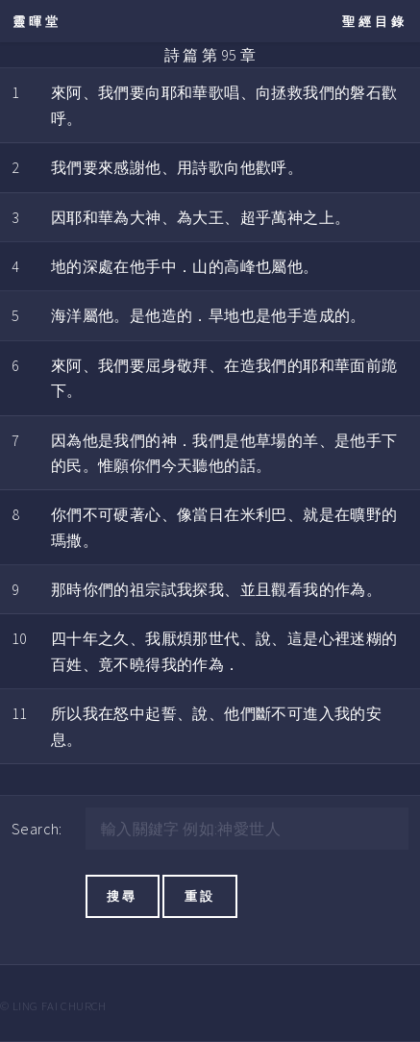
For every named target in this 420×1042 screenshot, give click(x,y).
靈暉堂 (37, 21)
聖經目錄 (375, 21)
